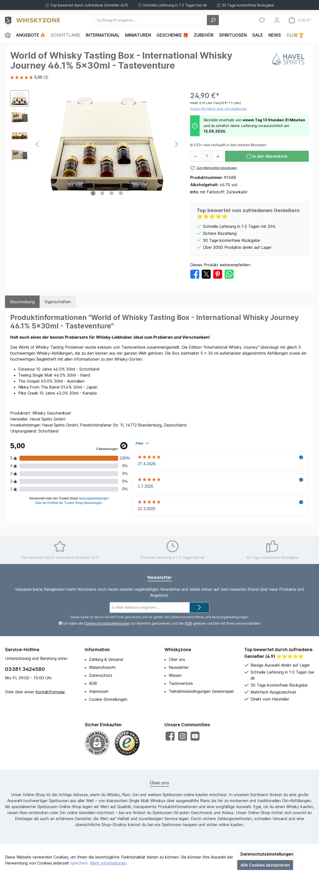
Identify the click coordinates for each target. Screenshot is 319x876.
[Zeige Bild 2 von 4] (102, 193)
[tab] (22, 301)
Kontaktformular (50, 691)
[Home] (9, 35)
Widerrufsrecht (102, 667)
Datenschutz (100, 675)
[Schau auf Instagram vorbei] (182, 736)
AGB (188, 623)
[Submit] (199, 607)
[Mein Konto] (277, 20)
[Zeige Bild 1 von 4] (93, 193)
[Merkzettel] (262, 20)
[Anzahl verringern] (195, 156)
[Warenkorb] (300, 20)
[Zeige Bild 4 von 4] (121, 193)
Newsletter (179, 667)
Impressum (98, 691)
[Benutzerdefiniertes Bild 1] (127, 742)
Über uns (177, 659)
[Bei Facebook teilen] (194, 273)
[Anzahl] (206, 156)
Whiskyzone (177, 649)
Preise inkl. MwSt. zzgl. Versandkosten (218, 109)
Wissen (175, 675)
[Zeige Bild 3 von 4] (112, 193)
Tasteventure (181, 683)
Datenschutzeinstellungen (266, 854)
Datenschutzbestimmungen (107, 623)
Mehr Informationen (108, 863)
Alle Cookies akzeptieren (265, 865)
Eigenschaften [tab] (58, 301)
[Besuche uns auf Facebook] (170, 736)
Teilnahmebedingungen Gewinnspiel (201, 691)
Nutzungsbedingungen (230, 617)
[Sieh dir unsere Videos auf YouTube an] (195, 736)
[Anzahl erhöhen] (218, 156)
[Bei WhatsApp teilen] (229, 273)
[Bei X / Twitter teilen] (206, 273)
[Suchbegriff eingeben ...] (150, 20)
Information (97, 649)
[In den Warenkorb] (267, 156)
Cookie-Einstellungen (108, 699)
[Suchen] (213, 20)
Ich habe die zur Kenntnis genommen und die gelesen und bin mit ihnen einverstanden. (162, 623)
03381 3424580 (25, 669)
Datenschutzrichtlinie (187, 617)
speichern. (79, 863)
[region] (95, 144)
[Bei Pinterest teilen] (217, 273)
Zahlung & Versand (106, 659)
